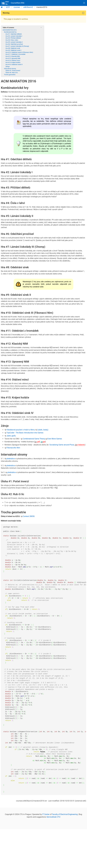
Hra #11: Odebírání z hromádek (15, 54)
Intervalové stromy (10, 68)
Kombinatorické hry (10, 32)
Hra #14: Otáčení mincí (13, 60)
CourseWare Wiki (12, 3)
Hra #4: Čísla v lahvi (12, 40)
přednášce (10, 459)
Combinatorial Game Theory (34, 439)
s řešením (81, 445)
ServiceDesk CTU (53, 817)
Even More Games (54, 439)
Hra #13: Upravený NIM (13, 58)
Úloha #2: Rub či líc (12, 72)
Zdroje (8, 66)
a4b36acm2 (28, 7)
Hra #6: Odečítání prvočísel (14, 44)
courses (17, 7)
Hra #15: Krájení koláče (13, 62)
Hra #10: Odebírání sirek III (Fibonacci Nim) (19, 52)
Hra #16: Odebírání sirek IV (14, 64)
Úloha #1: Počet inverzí (13, 70)
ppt (44, 442)
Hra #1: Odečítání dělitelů (14, 34)
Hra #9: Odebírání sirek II (13, 50)
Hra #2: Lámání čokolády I (14, 36)
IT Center (45, 814)
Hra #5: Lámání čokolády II (14, 42)
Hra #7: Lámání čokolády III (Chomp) (17, 46)
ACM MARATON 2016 (9, 30)
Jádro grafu (11, 436)
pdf (38, 442)
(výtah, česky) (42, 430)
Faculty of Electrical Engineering (65, 814)
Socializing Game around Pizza (61, 445)
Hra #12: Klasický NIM (13, 56)
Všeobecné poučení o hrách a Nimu (21, 430)
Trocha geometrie (9, 74)
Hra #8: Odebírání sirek (13, 48)
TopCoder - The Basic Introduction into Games (25, 433)
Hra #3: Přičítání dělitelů (13, 38)
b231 (8, 7)
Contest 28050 (29, 516)
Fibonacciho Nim (13, 448)
